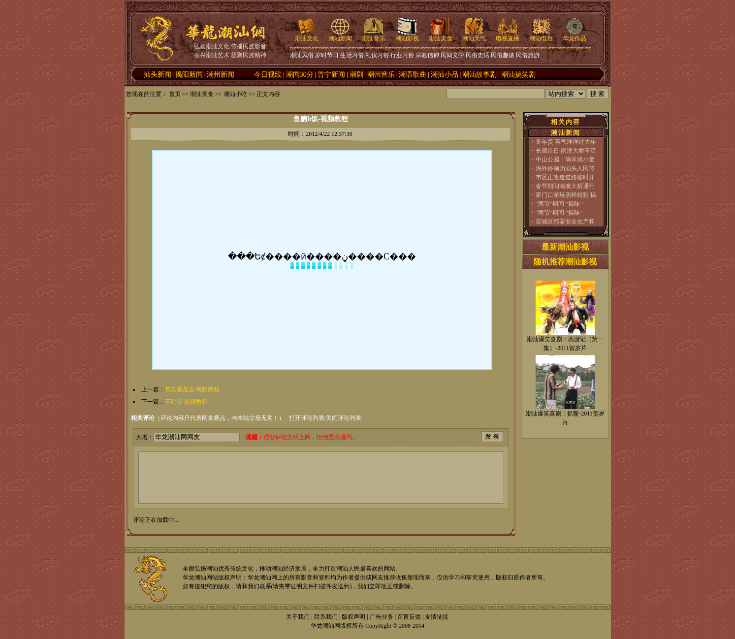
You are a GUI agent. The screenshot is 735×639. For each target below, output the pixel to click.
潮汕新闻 (340, 35)
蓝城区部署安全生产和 (565, 221)
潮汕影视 (407, 35)
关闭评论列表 (343, 418)
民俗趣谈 (502, 55)
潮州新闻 (220, 74)
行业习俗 (402, 55)
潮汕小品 (444, 74)
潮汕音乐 (373, 35)
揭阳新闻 (189, 74)
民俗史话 (477, 55)
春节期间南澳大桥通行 (565, 186)
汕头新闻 (157, 74)
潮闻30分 (300, 74)
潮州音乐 (381, 74)
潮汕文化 (307, 35)
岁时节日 (327, 55)
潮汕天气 (474, 35)
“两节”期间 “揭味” (559, 203)
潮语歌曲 (412, 74)
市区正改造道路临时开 (565, 177)
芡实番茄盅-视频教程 (192, 389)
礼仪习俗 (377, 55)
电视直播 (507, 35)
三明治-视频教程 (186, 401)
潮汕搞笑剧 (518, 74)
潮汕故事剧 (479, 74)
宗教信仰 (427, 55)
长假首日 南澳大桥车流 (566, 150)
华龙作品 (574, 35)
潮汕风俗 (302, 55)
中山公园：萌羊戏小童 (565, 159)
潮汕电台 (541, 35)
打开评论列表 (306, 418)
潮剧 (356, 74)
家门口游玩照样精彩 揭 (566, 195)
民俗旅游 (528, 55)
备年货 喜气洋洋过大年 (566, 141)
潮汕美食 (440, 35)
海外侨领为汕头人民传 (565, 168)
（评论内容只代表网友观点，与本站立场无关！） (208, 418)
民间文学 (452, 55)
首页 (175, 94)
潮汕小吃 (235, 94)
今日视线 (268, 74)
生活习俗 (352, 55)
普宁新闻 (331, 74)
